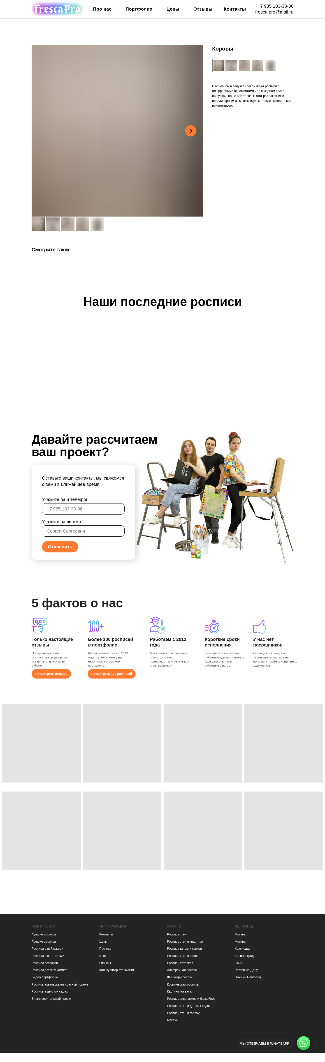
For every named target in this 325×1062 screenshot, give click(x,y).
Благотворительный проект (52, 998)
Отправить (60, 546)
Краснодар (243, 948)
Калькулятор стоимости (116, 970)
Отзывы (203, 9)
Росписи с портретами (48, 956)
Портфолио (140, 9)
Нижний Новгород (248, 977)
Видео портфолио (45, 977)
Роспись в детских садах (50, 991)
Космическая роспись (183, 984)
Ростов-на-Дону (246, 970)
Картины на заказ (180, 991)
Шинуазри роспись (180, 977)
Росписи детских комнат (49, 970)
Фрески (172, 1020)
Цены (174, 9)
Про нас (103, 9)
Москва (240, 934)
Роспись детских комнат (184, 948)
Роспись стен (176, 934)
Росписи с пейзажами (47, 948)
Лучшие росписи (44, 934)
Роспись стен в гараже (183, 1013)
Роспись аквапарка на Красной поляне (60, 984)
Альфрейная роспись (182, 970)
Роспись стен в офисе (183, 956)
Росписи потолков (45, 963)
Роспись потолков (180, 963)
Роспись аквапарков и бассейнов (191, 998)
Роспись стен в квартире (185, 941)
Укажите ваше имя (61, 521)
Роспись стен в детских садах (188, 1006)
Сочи (238, 963)
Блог (102, 956)
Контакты (235, 9)
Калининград (244, 956)
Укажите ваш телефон (65, 499)
